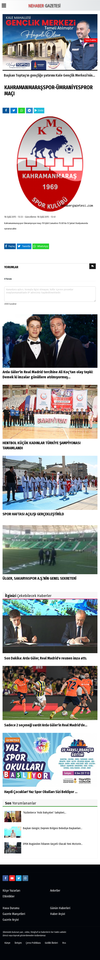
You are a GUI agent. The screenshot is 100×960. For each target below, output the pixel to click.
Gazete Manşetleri (14, 914)
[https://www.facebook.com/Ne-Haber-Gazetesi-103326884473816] (5, 878)
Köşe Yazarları (11, 890)
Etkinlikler (9, 896)
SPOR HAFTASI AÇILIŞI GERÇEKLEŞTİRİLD (33, 514)
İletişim (18, 942)
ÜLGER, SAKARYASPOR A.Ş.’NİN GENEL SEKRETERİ (39, 578)
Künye (7, 942)
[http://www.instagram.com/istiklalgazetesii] (25, 878)
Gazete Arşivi (11, 920)
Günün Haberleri (60, 908)
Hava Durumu (11, 908)
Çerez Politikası (33, 942)
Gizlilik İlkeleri (51, 942)
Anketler (55, 890)
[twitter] (19, 878)
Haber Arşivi (57, 914)
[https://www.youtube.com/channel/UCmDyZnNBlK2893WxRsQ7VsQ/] (12, 878)
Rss (64, 942)
